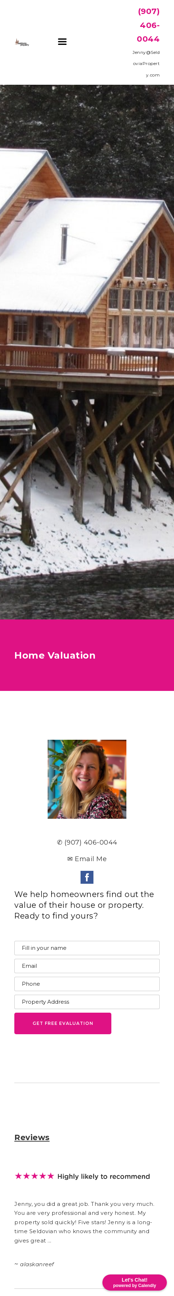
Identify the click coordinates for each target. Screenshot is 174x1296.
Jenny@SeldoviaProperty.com (146, 64)
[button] (62, 41)
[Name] (87, 948)
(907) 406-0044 (148, 25)
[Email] (87, 966)
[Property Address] (87, 1002)
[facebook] (87, 877)
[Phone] (87, 984)
